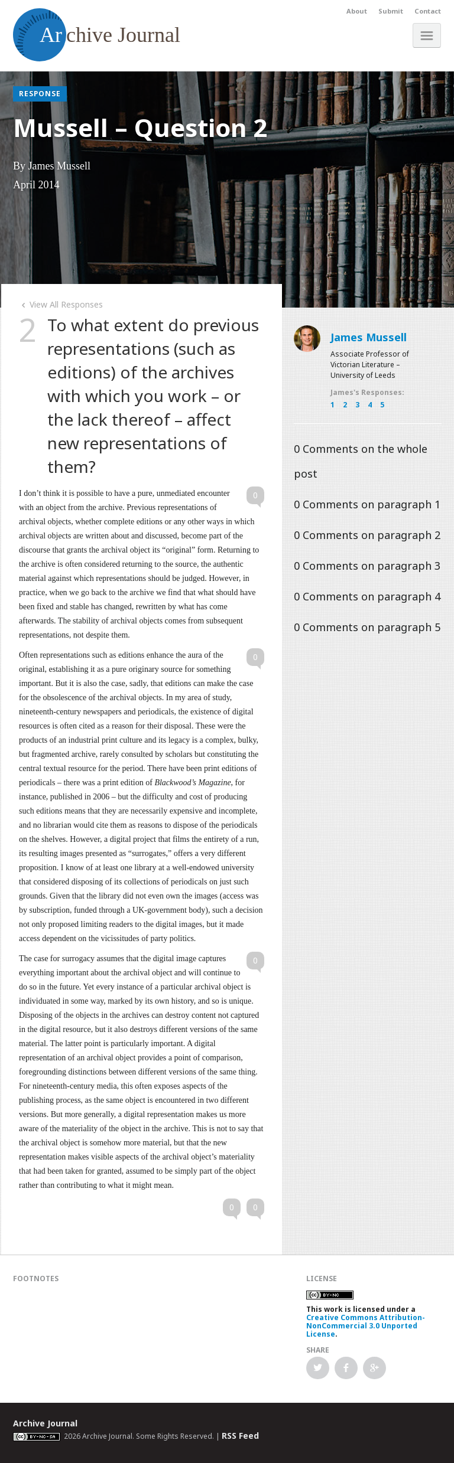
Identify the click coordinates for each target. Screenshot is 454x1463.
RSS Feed (240, 1435)
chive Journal (96, 34)
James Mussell (368, 337)
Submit (390, 10)
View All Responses (61, 304)
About (356, 10)
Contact (427, 10)
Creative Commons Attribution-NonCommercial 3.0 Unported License (365, 1325)
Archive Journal (45, 1423)
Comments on (367, 504)
